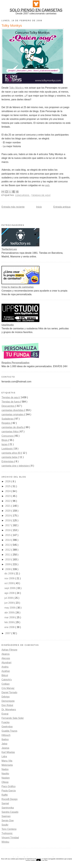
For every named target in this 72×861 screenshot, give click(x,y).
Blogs (5, 440)
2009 (8, 564)
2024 (8, 491)
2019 (8, 515)
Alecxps (6, 658)
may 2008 (10, 607)
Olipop (5, 782)
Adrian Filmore (9, 649)
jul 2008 (9, 598)
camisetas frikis (10, 431)
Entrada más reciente (13, 207)
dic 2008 (9, 573)
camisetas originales (13, 414)
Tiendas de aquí (41, 195)
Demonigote (8, 701)
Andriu (5, 667)
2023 (8, 496)
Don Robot (7, 705)
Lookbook (7, 448)
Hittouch (6, 735)
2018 (8, 520)
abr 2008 (9, 612)
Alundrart (6, 662)
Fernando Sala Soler (13, 718)
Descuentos (8, 406)
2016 (8, 530)
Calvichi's (7, 679)
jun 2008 (9, 602)
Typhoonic (7, 833)
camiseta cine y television (16, 465)
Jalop (4, 743)
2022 (8, 501)
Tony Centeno (9, 829)
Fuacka (5, 722)
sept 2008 (10, 588)
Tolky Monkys (16, 87)
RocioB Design (10, 799)
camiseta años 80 (11, 453)
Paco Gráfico (8, 786)
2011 (8, 554)
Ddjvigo (6, 696)
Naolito (5, 773)
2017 (8, 525)
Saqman (6, 816)
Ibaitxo (5, 739)
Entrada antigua (61, 207)
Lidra (4, 756)
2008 (8, 569)
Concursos (22, 195)
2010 (8, 559)
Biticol (5, 675)
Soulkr (5, 824)
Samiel (5, 803)
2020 (8, 510)
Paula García (9, 790)
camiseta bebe (10, 457)
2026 (8, 481)
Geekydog (7, 726)
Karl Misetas (8, 752)
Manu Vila (7, 760)
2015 (8, 535)
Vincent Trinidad (10, 837)
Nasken (6, 778)
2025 (8, 486)
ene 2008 (9, 627)
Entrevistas (8, 461)
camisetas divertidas (13, 410)
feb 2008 (9, 622)
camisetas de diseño (13, 427)
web (47, 185)
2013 (8, 545)
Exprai (5, 713)
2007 (8, 633)
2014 (8, 540)
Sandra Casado (10, 812)
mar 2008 (9, 617)
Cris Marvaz (8, 688)
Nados (5, 769)
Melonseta (7, 765)
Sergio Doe (8, 820)
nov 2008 (9, 578)
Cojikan (6, 684)
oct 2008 (9, 583)
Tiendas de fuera (11, 401)
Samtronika (8, 807)
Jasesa (5, 748)
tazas (5, 444)
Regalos (6, 423)
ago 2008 (9, 593)
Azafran (6, 671)
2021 (8, 506)
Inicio (39, 207)
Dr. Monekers (9, 709)
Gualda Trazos (9, 731)
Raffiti (5, 795)
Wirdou (5, 842)
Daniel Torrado (9, 692)
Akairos (6, 654)
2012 (8, 549)
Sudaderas (8, 418)
